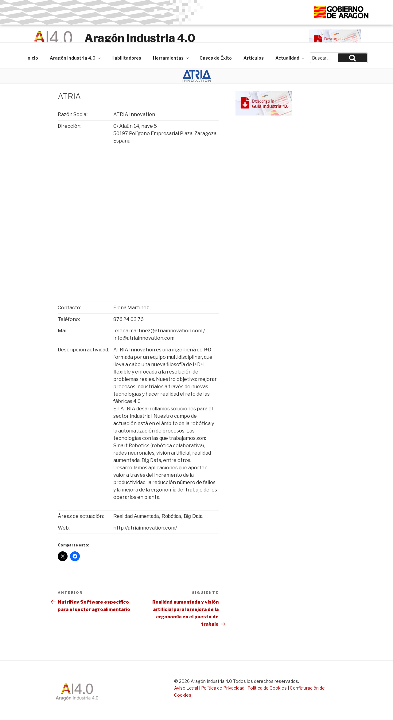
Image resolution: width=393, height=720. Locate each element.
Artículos (253, 58)
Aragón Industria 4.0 (139, 38)
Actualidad (290, 58)
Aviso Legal (186, 688)
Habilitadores (126, 58)
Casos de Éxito (216, 58)
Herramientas (171, 58)
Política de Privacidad (222, 688)
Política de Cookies (267, 688)
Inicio (32, 58)
